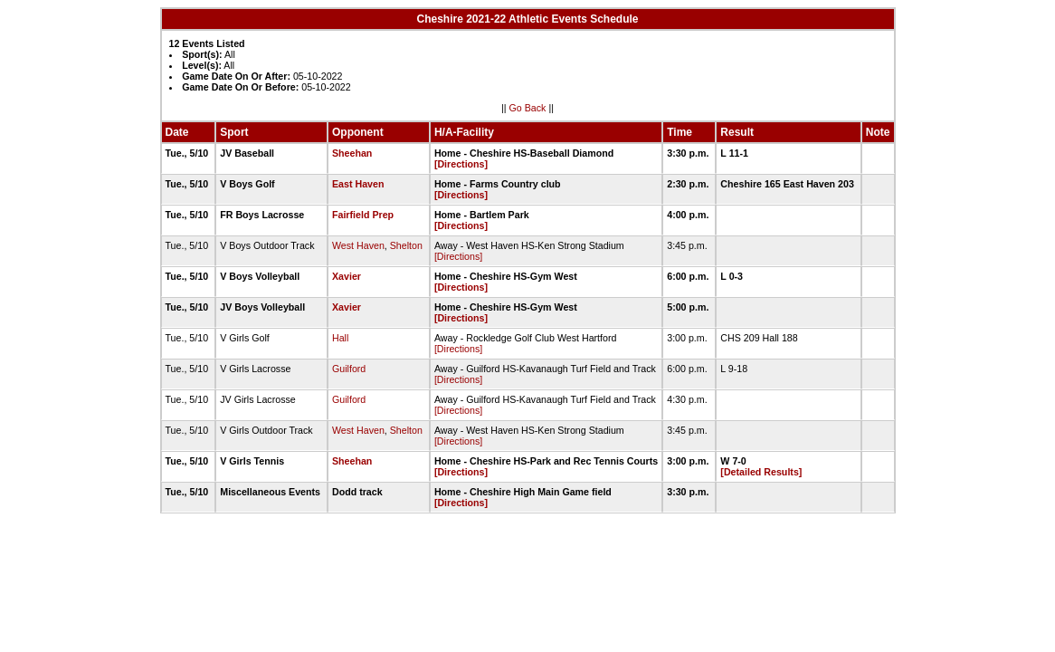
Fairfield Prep (363, 214)
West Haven (358, 245)
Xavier (346, 276)
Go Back (528, 107)
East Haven (358, 183)
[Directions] (461, 163)
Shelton (406, 245)
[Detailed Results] (761, 471)
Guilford (349, 368)
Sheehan (352, 153)
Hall (340, 337)
